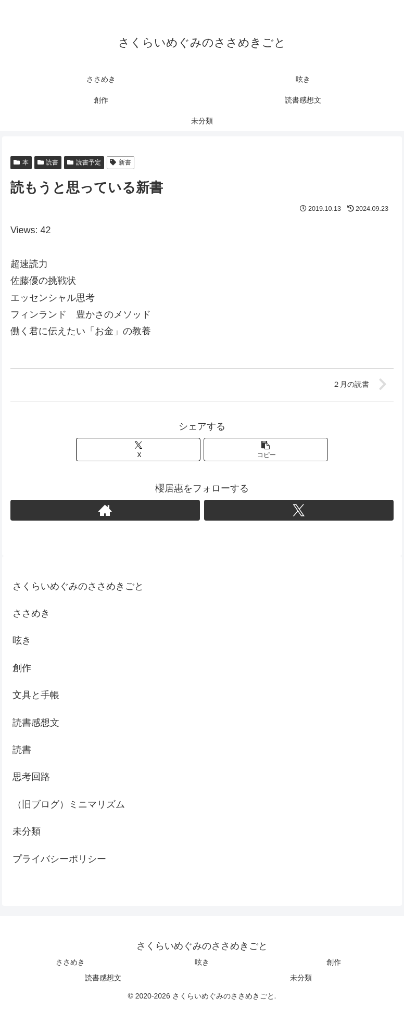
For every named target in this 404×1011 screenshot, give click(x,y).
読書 (48, 162)
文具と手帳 (35, 695)
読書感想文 (35, 722)
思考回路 (31, 777)
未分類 (26, 831)
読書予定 (84, 162)
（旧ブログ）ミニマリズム (68, 804)
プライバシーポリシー (59, 859)
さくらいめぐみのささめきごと (78, 586)
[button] (266, 449)
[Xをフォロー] (299, 510)
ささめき (31, 613)
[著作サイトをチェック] (105, 510)
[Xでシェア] (138, 449)
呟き (21, 640)
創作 (21, 668)
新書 (120, 162)
